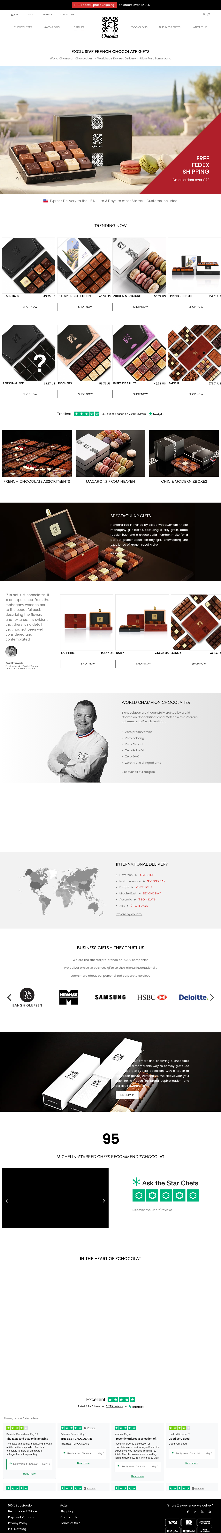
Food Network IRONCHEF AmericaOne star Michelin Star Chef (23, 667)
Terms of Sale (70, 1523)
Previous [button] (9, 997)
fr (17, 14)
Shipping (66, 1511)
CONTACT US (67, 14)
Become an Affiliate (22, 1511)
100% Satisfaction (21, 1505)
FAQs (64, 1505)
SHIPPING (47, 14)
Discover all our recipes (138, 772)
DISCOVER (127, 1095)
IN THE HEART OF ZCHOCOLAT (110, 1259)
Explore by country (129, 914)
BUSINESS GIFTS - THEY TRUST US (110, 948)
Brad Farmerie (14, 663)
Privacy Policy (17, 1523)
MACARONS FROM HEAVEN (110, 481)
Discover (116, 552)
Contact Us (68, 1517)
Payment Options (21, 1517)
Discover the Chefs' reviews (152, 1210)
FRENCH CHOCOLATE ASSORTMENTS (37, 481)
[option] (60, 997)
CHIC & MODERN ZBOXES (184, 481)
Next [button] (212, 997)
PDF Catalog (17, 1529)
